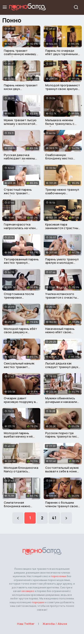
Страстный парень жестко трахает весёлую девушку (18, 193)
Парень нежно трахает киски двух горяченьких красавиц (21, 88)
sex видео (27, 591)
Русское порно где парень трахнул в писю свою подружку (62, 436)
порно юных (58, 576)
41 (54, 517)
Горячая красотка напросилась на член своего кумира (20, 227)
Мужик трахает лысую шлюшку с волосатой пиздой (20, 123)
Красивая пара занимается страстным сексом (62, 227)
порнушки (38, 602)
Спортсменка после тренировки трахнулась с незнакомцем (19, 299)
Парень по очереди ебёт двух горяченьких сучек (62, 54)
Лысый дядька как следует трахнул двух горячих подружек (61, 366)
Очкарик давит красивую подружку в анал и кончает (20, 401)
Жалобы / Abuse (55, 624)
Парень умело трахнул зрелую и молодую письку (62, 262)
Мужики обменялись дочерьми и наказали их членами (61, 401)
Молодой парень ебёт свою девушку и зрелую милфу (20, 332)
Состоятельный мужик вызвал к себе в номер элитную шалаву (62, 471)
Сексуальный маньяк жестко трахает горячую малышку (19, 366)
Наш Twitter (25, 624)
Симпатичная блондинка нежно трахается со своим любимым (19, 507)
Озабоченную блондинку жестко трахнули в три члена (61, 158)
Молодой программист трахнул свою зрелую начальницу (62, 88)
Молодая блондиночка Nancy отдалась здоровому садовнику (21, 471)
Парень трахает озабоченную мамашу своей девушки (20, 54)
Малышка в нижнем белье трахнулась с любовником (59, 123)
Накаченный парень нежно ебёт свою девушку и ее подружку (62, 332)
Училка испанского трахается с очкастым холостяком (62, 297)
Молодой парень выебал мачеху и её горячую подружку (18, 436)
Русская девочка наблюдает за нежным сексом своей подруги (21, 158)
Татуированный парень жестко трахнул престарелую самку (21, 262)
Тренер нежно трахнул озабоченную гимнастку (62, 193)
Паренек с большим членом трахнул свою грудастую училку (61, 505)
